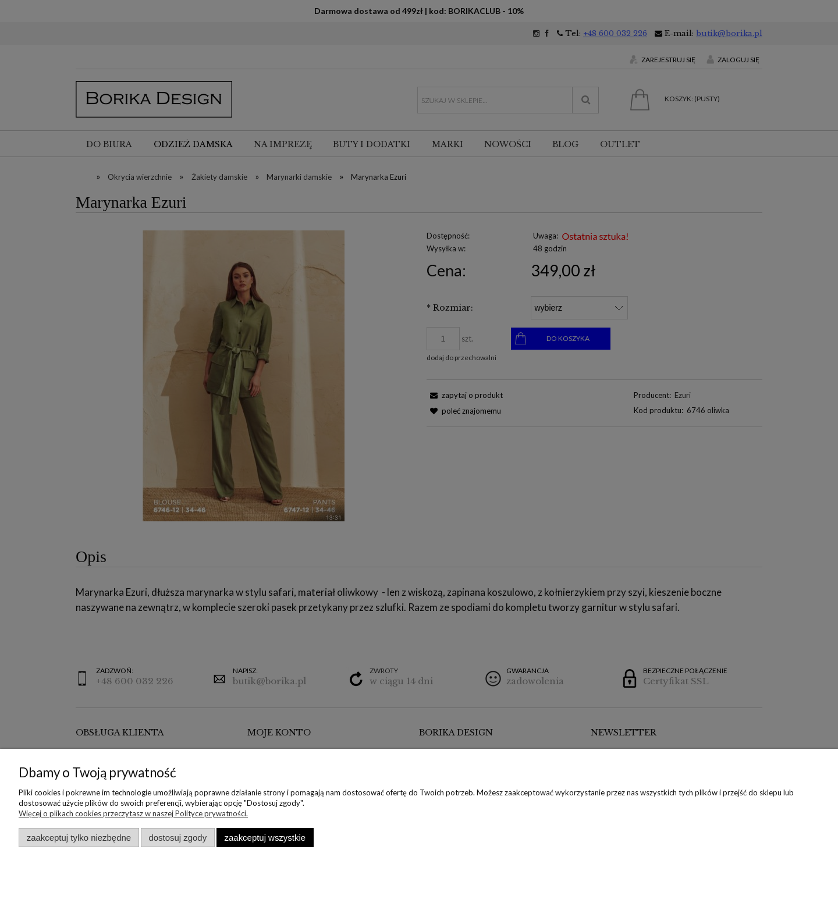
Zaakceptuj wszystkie (265, 837)
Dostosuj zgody (177, 837)
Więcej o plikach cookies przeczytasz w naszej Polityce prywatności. (133, 813)
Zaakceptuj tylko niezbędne (79, 837)
